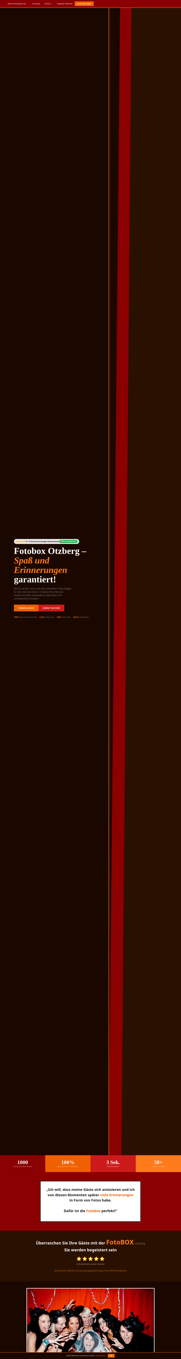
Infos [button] (48, 3)
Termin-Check (26, 608)
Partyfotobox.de (17, 3)
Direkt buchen (51, 608)
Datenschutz (100, 1355)
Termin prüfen (64, 3)
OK (111, 1355)
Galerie (36, 3)
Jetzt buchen (84, 3)
